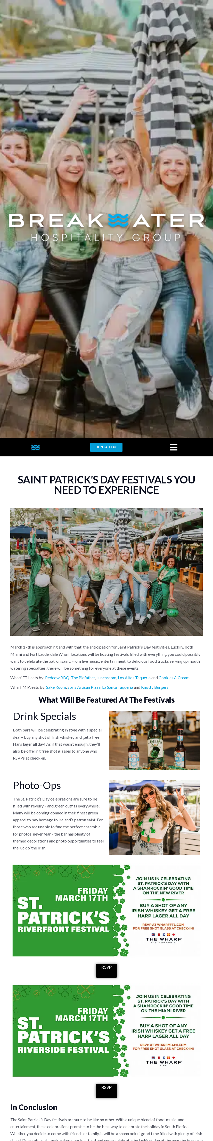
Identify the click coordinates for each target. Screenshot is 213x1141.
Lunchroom (106, 677)
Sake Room (56, 687)
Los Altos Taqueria (134, 677)
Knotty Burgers (154, 687)
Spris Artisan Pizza (84, 687)
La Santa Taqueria (117, 687)
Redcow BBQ (57, 677)
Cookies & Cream (174, 677)
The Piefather (83, 677)
